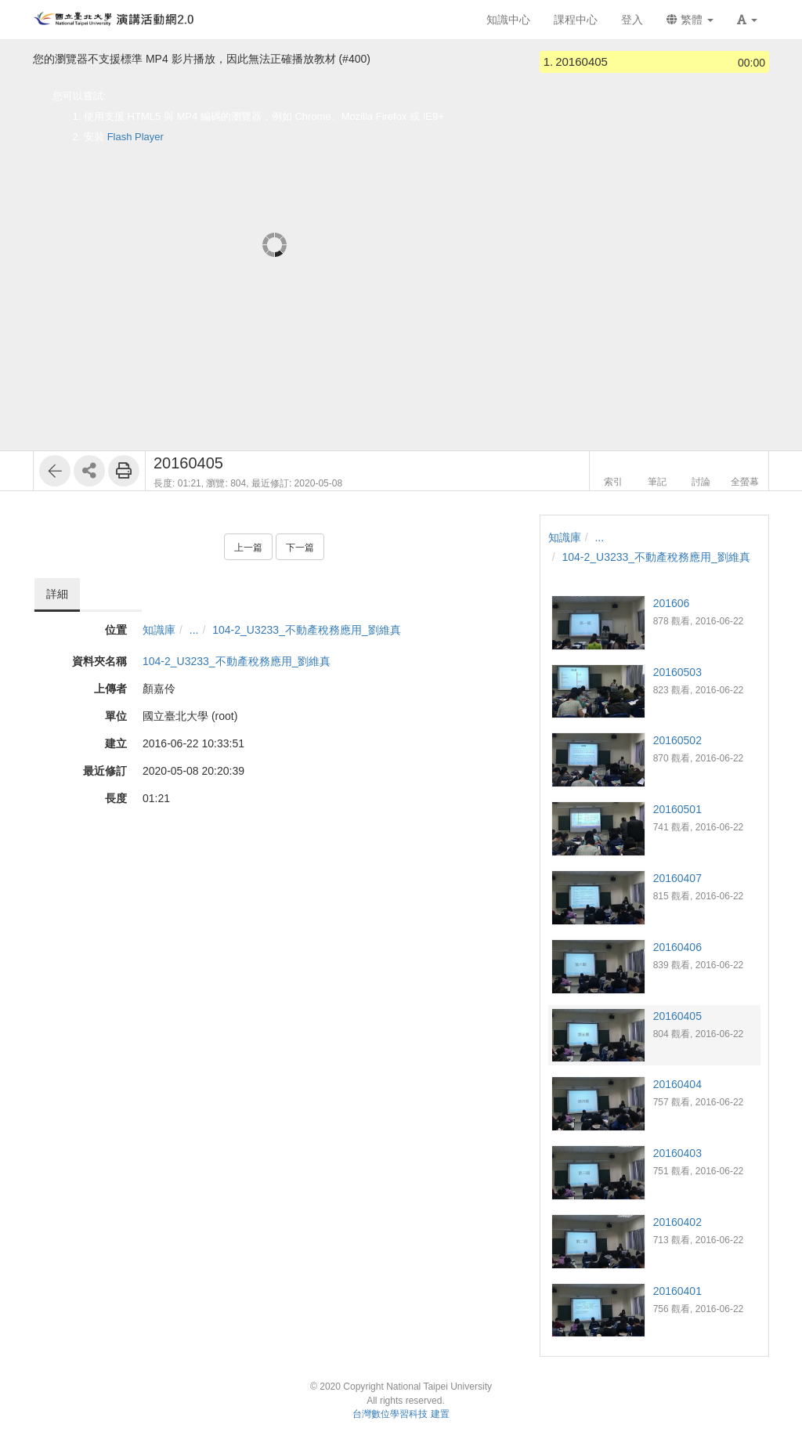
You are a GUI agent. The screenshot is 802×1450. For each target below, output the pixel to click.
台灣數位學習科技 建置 (400, 1413)
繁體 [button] (690, 19)
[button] (747, 19)
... (194, 630)
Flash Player (135, 137)
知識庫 (159, 630)
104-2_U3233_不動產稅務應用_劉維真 (306, 630)
